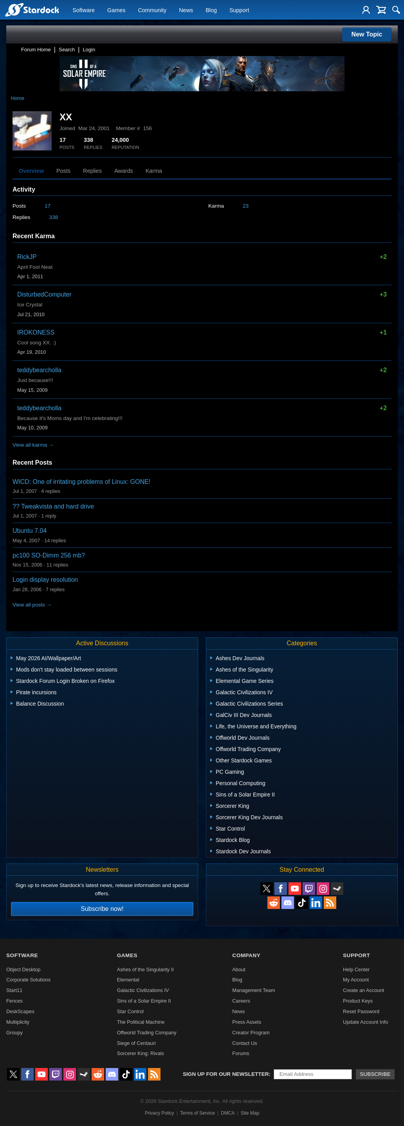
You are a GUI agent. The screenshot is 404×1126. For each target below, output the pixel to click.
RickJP (27, 256)
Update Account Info (365, 1022)
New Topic (367, 34)
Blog (211, 10)
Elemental (128, 980)
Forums (240, 1053)
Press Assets (246, 1022)
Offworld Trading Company (147, 1032)
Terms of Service (197, 1113)
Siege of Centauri (136, 1043)
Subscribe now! (102, 908)
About (238, 969)
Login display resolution (45, 579)
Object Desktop (23, 969)
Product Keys (358, 1001)
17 (47, 206)
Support (239, 10)
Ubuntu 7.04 (30, 530)
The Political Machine (141, 1022)
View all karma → (33, 445)
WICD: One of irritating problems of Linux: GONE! (81, 481)
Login (89, 49)
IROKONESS (35, 332)
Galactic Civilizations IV (143, 990)
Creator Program (250, 1032)
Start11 (14, 990)
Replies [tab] (92, 171)
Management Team (253, 990)
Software (83, 10)
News (186, 10)
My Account (356, 980)
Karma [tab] (154, 171)
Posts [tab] (63, 171)
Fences (14, 1001)
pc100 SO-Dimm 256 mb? (49, 555)
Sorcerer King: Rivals (140, 1053)
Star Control (130, 1011)
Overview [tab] (31, 171)
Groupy (14, 1032)
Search (67, 49)
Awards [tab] (123, 171)
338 (53, 217)
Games (116, 10)
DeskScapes (20, 1011)
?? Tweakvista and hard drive (53, 506)
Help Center (356, 969)
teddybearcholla (39, 370)
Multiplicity (17, 1022)
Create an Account (363, 990)
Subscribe (375, 1074)
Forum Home (36, 49)
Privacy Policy (159, 1113)
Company (246, 955)
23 (246, 206)
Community (152, 10)
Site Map (250, 1113)
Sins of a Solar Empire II (144, 1001)
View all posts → (32, 605)
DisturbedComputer (44, 294)
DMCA (227, 1113)
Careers (241, 1001)
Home (17, 98)
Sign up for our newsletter (226, 1074)
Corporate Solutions (28, 980)
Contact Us (244, 1043)
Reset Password (361, 1011)
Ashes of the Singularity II (145, 969)
